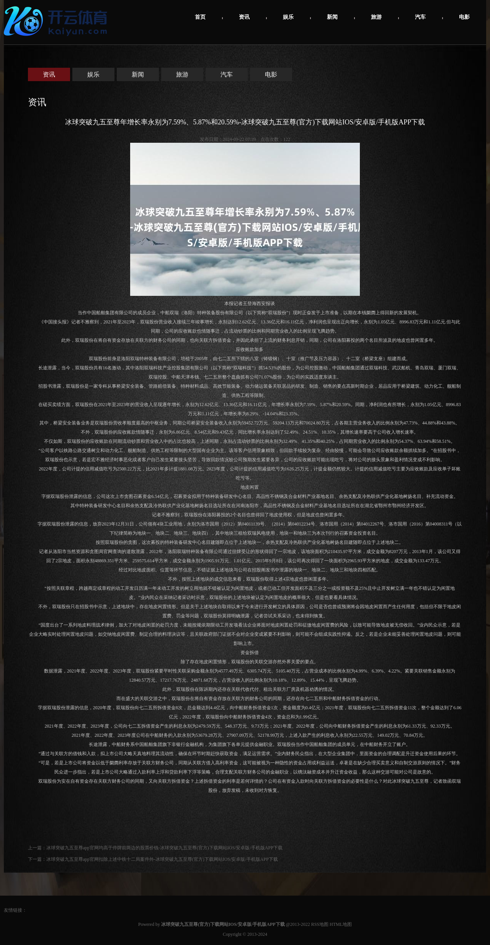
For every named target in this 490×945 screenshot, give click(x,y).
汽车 (420, 17)
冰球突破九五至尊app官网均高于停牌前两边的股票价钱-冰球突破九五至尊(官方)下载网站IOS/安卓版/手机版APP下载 (164, 847)
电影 (464, 17)
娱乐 (288, 17)
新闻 (332, 17)
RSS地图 (319, 924)
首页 (200, 17)
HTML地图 (341, 924)
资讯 (244, 17)
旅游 (376, 17)
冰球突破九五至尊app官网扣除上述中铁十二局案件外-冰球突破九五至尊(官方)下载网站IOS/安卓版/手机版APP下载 (162, 859)
